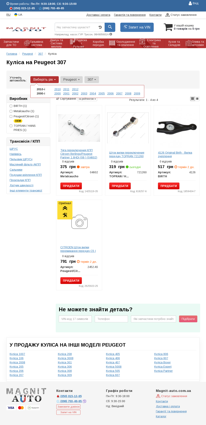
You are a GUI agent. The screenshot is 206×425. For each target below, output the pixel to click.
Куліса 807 (161, 358)
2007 (119, 93)
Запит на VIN (137, 27)
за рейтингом (87, 98)
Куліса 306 (65, 366)
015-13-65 (69, 396)
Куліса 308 (65, 370)
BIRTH (18, 106)
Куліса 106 (17, 358)
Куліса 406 (113, 358)
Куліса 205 (17, 366)
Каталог (161, 416)
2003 (84, 93)
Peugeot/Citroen (24, 119)
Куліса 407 (113, 362)
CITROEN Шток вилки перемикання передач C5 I (78, 249)
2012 (75, 89)
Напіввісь (16, 154)
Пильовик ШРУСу (21, 159)
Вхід (194, 3)
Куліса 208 (65, 354)
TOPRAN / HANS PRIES (23, 128)
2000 (57, 93)
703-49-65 (69, 401)
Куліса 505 (113, 370)
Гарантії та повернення (171, 411)
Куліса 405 (113, 354)
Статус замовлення (181, 15)
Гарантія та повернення (130, 14)
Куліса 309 (65, 375)
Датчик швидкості (21, 185)
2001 (66, 93)
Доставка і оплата (98, 14)
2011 (66, 89)
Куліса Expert (163, 366)
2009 (137, 93)
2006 (110, 93)
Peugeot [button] (71, 79)
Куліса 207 (17, 375)
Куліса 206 (17, 370)
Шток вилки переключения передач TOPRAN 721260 (126, 154)
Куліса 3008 (65, 358)
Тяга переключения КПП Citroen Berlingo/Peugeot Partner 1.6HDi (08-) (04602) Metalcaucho (78, 156)
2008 (128, 93)
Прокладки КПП (20, 180)
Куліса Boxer (162, 362)
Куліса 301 (65, 362)
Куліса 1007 (17, 354)
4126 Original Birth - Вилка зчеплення (175, 154)
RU (8, 14)
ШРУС (14, 148)
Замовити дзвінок (69, 406)
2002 (75, 93)
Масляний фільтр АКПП (25, 164)
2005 (101, 93)
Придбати (71, 186)
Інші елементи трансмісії (26, 190)
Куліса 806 (161, 354)
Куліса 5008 (114, 366)
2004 (93, 93)
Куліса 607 (113, 375)
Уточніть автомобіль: (18, 79)
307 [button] (91, 79)
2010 (57, 89)
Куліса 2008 (17, 362)
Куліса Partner (163, 370)
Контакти (155, 14)
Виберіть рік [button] (44, 79)
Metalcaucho (22, 111)
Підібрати (188, 319)
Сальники (16, 169)
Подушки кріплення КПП (26, 174)
